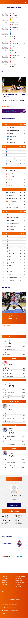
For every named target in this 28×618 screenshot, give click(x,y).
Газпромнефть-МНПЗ (13, 161)
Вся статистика (5, 471)
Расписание (18, 578)
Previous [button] (3, 10)
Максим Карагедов (11, 444)
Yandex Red (12, 262)
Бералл (11, 268)
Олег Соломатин (10, 418)
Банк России (13, 142)
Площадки (4, 580)
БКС (10, 251)
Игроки (3, 589)
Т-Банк (11, 265)
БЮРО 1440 (12, 171)
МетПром (11, 195)
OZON (9, 152)
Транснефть (12, 192)
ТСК (11, 214)
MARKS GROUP (13, 198)
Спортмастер (11, 158)
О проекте (4, 576)
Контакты (4, 582)
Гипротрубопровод (13, 277)
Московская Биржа (15, 217)
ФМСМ (11, 204)
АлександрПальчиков (11, 406)
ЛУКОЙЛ (11, 274)
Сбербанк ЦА (10, 376)
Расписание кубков (19, 582)
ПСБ (10, 257)
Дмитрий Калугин (11, 421)
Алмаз (10, 260)
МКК (11, 133)
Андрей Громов (10, 441)
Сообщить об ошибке (14, 599)
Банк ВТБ (11, 239)
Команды (17, 584)
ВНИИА (10, 155)
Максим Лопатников (11, 459)
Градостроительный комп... (16, 207)
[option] (14, 10)
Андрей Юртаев (10, 413)
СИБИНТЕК (11, 271)
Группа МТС (11, 176)
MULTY (10, 185)
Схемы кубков (18, 580)
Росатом (11, 248)
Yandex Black (12, 201)
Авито (9, 164)
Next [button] (25, 10)
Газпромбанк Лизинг (15, 223)
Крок (11, 139)
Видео (3, 595)
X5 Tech (12, 220)
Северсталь (12, 280)
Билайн (12, 229)
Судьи (3, 591)
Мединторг (13, 226)
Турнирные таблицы (20, 576)
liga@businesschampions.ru (10, 604)
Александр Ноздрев (11, 415)
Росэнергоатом (13, 236)
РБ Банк (10, 182)
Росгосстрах (14, 499)
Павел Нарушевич (11, 462)
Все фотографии (6, 325)
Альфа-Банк (12, 173)
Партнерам (4, 584)
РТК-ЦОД (11, 254)
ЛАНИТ (11, 242)
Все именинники (14, 505)
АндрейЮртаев (11, 429)
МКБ (10, 245)
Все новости (5, 106)
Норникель (13, 136)
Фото (3, 593)
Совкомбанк (11, 149)
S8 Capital (11, 179)
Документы (5, 578)
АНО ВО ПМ (13, 127)
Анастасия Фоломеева (14, 495)
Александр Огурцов (11, 439)
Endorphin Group (14, 130)
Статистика (18, 586)
